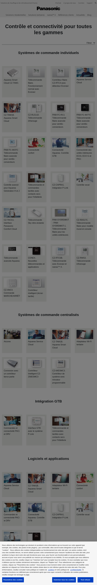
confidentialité (75, 570)
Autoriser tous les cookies (64, 580)
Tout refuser (85, 580)
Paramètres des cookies (13, 580)
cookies (51, 570)
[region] (48, 563)
